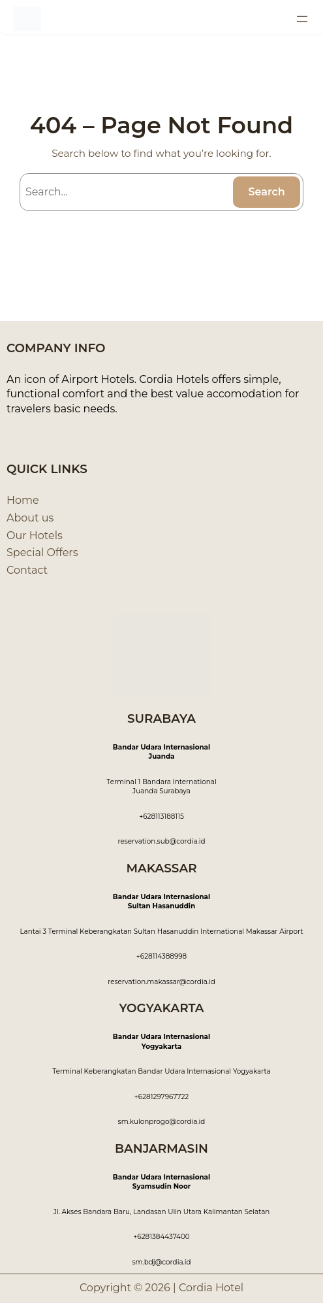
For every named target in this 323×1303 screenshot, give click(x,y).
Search (266, 192)
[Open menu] (302, 19)
